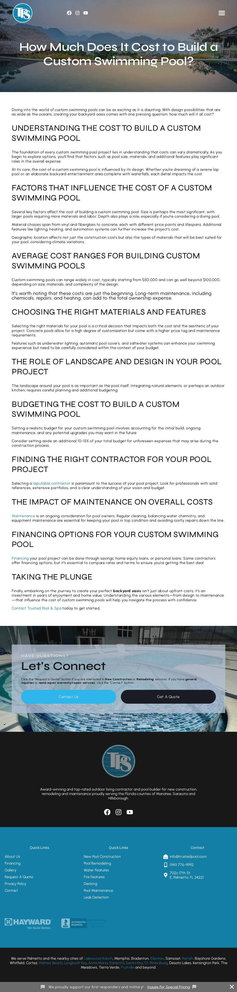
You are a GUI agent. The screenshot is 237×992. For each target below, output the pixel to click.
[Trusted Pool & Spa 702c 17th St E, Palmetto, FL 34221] (197, 898)
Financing (20, 558)
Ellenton (157, 958)
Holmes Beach (50, 963)
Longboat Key (75, 963)
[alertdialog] (118, 987)
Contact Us (69, 697)
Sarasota (116, 963)
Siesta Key (134, 963)
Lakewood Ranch (98, 958)
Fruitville (127, 967)
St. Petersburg (156, 963)
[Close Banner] (232, 987)
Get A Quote (168, 697)
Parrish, (188, 958)
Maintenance (23, 516)
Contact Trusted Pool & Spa (36, 608)
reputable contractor (52, 483)
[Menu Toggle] (221, 12)
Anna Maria (97, 963)
